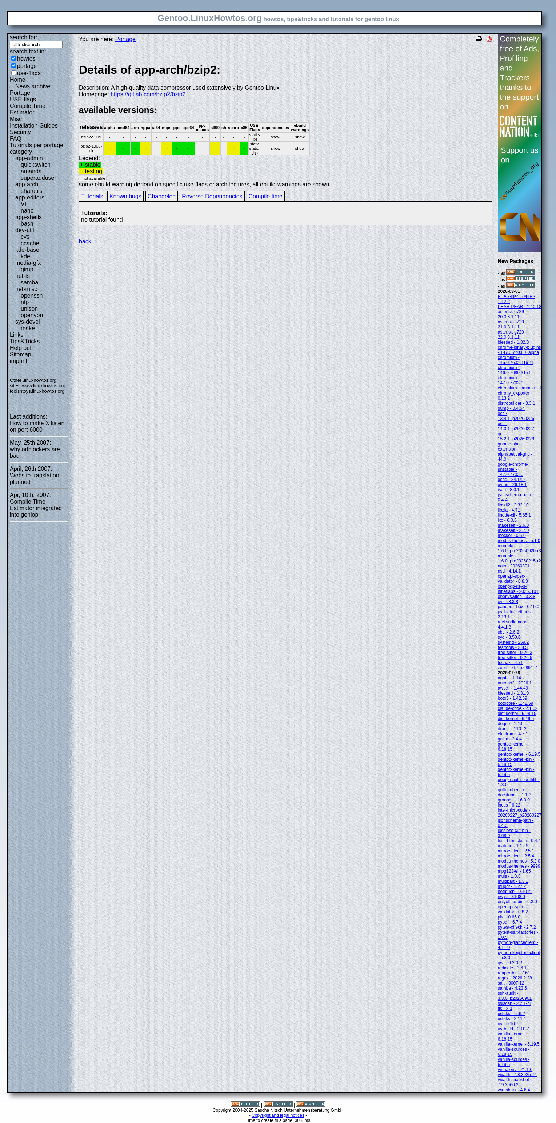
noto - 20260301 (513, 566)
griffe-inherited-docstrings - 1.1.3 (514, 792)
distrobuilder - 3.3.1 (516, 403)
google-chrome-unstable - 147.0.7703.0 (513, 469)
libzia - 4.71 (509, 510)
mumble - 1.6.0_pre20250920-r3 (519, 548)
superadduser (38, 178)
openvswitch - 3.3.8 (516, 596)
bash (27, 224)
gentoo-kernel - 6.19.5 (519, 754)
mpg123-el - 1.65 (514, 871)
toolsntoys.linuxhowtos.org (37, 391)
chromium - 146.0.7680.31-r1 (514, 370)
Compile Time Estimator (27, 109)
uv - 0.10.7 (508, 1023)
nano (27, 210)
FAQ (15, 139)
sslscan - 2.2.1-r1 (514, 1003)
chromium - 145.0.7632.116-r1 (515, 360)
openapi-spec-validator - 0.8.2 (513, 909)
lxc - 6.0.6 (507, 520)
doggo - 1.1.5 (511, 723)
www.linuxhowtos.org (43, 385)
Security (20, 132)
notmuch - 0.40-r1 (515, 891)
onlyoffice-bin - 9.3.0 (517, 901)
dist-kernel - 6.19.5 (516, 718)
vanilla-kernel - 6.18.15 (512, 1036)
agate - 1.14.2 (511, 677)
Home (17, 80)
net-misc (26, 289)
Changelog (162, 196)
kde (25, 256)
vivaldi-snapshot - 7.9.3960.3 (515, 1082)
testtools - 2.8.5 (513, 647)
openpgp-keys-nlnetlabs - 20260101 (518, 589)
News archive (32, 86)
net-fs (22, 276)
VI (23, 204)
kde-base (27, 250)
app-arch (26, 184)
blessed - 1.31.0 (513, 693)
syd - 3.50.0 (509, 637)
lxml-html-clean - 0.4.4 (519, 840)
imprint (18, 361)
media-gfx (28, 263)
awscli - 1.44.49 (513, 688)
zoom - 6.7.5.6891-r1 (518, 667)
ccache (30, 243)
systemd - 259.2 (513, 642)
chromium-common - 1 (519, 388)
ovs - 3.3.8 (508, 601)
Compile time (266, 196)
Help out (21, 348)
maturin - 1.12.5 (513, 845)
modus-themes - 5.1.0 (519, 540)
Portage (20, 93)
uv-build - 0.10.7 (513, 1028)
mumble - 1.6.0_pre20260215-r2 (519, 558)
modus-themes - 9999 (519, 866)
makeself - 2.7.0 (513, 530)
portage (27, 66)
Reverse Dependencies (212, 196)
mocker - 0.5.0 (512, 535)
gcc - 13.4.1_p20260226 (516, 416)
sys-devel (27, 322)
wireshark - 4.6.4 (514, 1089)
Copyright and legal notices (278, 1115)
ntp (25, 302)
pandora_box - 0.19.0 (518, 606)
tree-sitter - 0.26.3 (515, 652)
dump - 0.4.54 (511, 408)
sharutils (32, 191)
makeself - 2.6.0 (513, 525)
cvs (25, 237)
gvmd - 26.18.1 (512, 484)
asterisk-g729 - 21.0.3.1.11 (512, 324)
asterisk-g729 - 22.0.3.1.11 (512, 335)
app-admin (29, 158)
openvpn (32, 315)
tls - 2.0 (505, 1008)
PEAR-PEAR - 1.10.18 (519, 306)
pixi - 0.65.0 (509, 917)
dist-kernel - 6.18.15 (517, 713)
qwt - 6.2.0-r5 (511, 962)
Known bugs (125, 196)
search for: (23, 37)
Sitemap (20, 354)
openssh (32, 295)
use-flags (29, 73)
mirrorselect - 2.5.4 (516, 856)
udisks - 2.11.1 (512, 1018)
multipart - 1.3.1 (513, 881)
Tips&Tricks (25, 341)
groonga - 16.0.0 (514, 800)
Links (16, 335)
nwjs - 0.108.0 (511, 896)
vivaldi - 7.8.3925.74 (517, 1074)
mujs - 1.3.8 (509, 876)
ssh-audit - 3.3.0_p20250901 (515, 996)
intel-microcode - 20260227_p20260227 (519, 813)
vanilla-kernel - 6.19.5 (519, 1044)
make (28, 328)
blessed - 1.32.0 (513, 342)
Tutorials (92, 196)
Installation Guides (34, 125)
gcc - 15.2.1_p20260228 (516, 436)
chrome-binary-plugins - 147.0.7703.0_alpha (519, 350)
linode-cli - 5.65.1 (514, 515)
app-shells (28, 217)
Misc (16, 119)
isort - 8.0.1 (509, 489)
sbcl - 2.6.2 (508, 632)
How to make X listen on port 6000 (37, 426)
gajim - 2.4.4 (510, 739)
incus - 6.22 (509, 805)
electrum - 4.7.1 (513, 733)
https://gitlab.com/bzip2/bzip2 (148, 94)
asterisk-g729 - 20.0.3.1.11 (512, 314)
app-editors (29, 197)
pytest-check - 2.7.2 (517, 927)
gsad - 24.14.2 (512, 479)
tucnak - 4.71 (510, 662)
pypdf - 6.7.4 (510, 922)
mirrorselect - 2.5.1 (516, 850)
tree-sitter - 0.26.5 (515, 657)
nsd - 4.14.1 (509, 571)
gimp (27, 269)
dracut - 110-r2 (512, 728)
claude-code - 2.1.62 (517, 708)
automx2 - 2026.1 (515, 683)
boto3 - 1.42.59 (512, 698)
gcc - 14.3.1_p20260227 (516, 426)
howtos (26, 59)
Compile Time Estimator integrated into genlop (36, 508)
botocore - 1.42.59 (515, 703)
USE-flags (23, 99)
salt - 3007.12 (511, 983)
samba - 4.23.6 (512, 988)
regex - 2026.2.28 (515, 978)
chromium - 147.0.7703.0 (510, 380)
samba (29, 282)
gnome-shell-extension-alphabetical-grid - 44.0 (515, 451)
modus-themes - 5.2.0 (519, 861)
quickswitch (36, 165)
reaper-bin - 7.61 (514, 972)
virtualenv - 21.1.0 (515, 1069)
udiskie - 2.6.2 (511, 1013)
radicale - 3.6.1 (512, 967)
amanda (31, 171)
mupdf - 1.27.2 (512, 886)
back (85, 241)
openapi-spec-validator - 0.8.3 (513, 579)
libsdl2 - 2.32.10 (513, 505)
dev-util (24, 230)
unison (29, 309)
